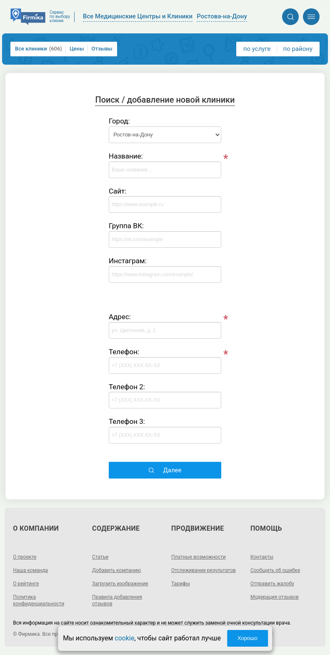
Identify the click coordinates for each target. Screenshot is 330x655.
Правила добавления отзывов (117, 600)
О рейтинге (26, 584)
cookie (124, 638)
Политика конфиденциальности (38, 600)
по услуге (257, 49)
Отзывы (101, 48)
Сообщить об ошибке (275, 570)
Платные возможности (198, 557)
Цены (77, 48)
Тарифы (180, 584)
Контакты (261, 557)
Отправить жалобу (272, 584)
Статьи (100, 557)
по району (297, 49)
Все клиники (38, 49)
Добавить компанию (116, 570)
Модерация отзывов (274, 597)
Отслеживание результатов (203, 570)
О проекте (24, 557)
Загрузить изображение (120, 584)
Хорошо (248, 638)
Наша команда (30, 570)
